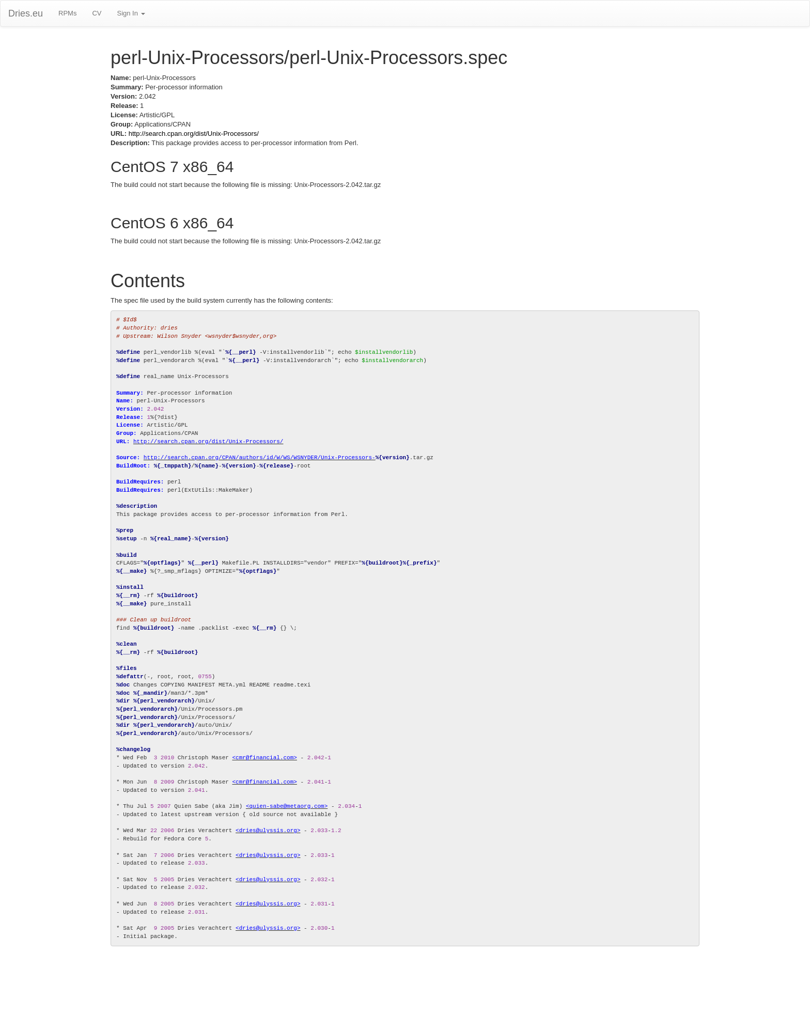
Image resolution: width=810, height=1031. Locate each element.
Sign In (131, 13)
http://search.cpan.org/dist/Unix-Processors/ (194, 133)
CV (96, 13)
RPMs (67, 13)
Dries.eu (25, 13)
